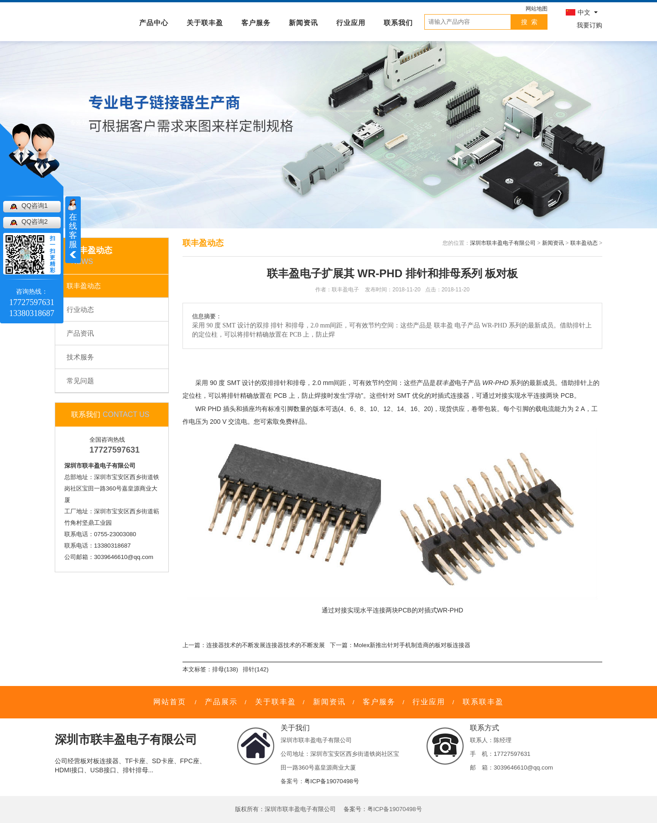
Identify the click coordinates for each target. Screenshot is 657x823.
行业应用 (350, 22)
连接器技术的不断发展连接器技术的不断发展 (265, 645)
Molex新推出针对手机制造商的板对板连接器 (412, 645)
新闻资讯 (303, 22)
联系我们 (398, 22)
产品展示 (221, 702)
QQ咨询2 (34, 221)
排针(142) (256, 669)
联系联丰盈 (483, 702)
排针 (280, 382)
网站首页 (169, 702)
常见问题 (80, 381)
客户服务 (256, 22)
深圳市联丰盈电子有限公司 (503, 243)
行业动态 (80, 309)
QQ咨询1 (34, 205)
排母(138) (225, 669)
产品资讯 (80, 333)
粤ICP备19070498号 (331, 781)
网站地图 (537, 8)
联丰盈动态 (84, 286)
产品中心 (153, 22)
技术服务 (80, 357)
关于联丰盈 (205, 22)
